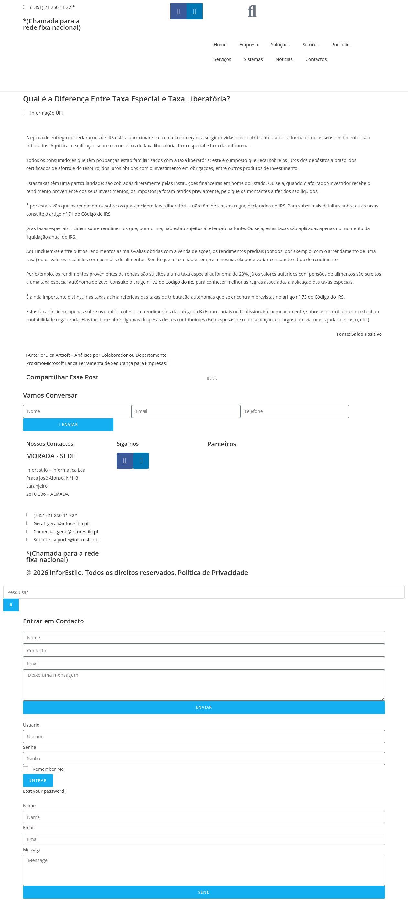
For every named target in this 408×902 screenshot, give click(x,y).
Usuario (31, 725)
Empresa (249, 44)
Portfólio (340, 44)
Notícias (284, 59)
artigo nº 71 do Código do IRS (79, 214)
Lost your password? (44, 791)
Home (220, 44)
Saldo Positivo (366, 334)
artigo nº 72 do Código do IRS (163, 282)
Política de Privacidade (213, 572)
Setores (310, 44)
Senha (29, 747)
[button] (208, 378)
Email (29, 827)
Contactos (316, 59)
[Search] (11, 605)
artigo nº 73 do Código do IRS (313, 297)
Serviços (222, 59)
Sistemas (253, 59)
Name (29, 805)
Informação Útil (46, 113)
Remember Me (43, 769)
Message (32, 849)
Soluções (280, 44)
